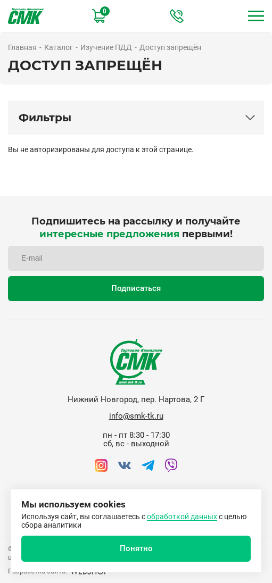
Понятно (136, 548)
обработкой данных (182, 516)
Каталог (58, 47)
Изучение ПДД (106, 47)
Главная (22, 47)
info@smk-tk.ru (136, 416)
